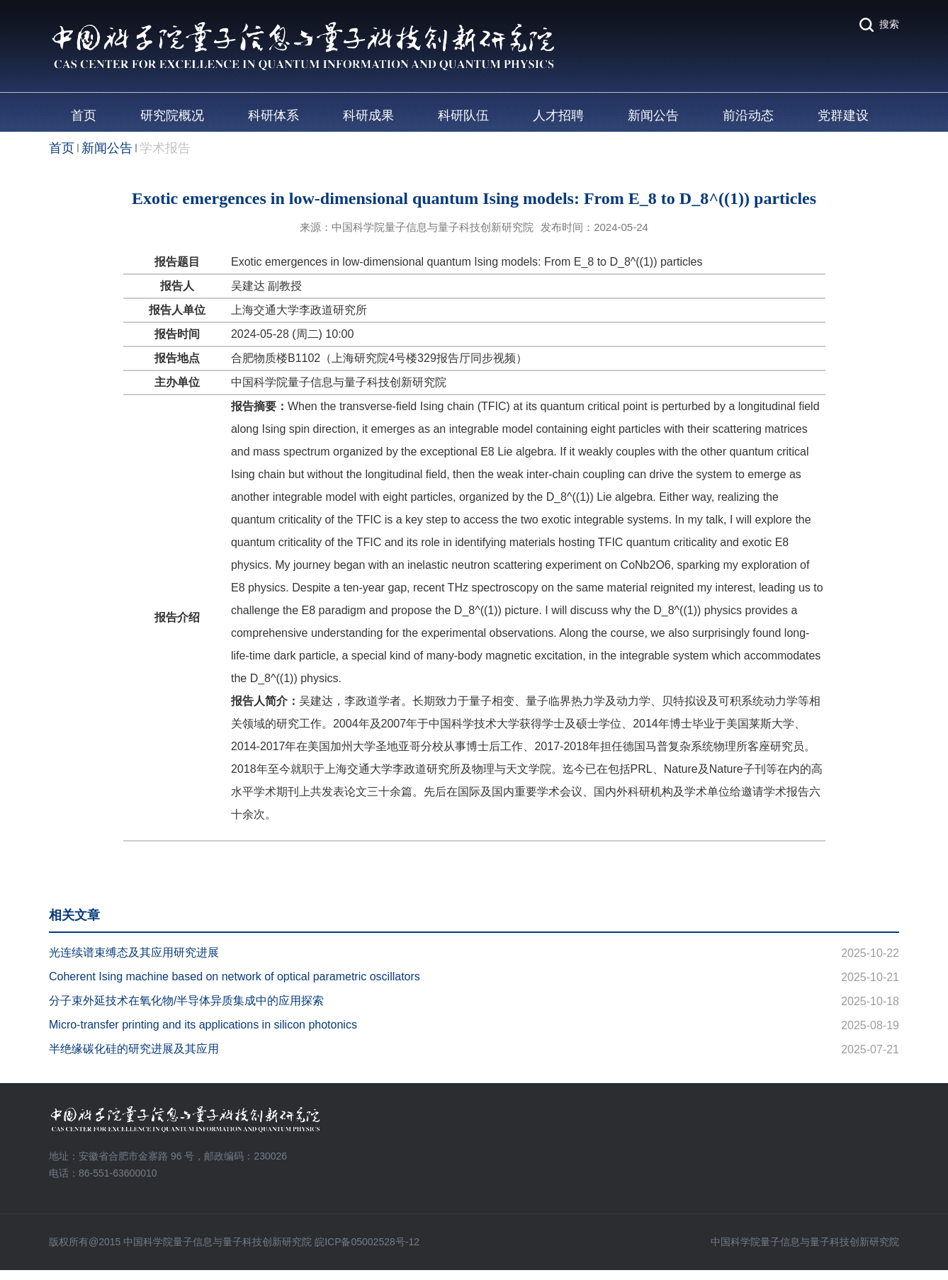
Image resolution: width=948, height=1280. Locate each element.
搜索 (889, 24)
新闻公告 (653, 115)
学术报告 (165, 148)
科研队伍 (463, 115)
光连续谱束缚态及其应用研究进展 (134, 952)
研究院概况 (172, 115)
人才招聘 (558, 115)
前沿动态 (748, 115)
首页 (83, 115)
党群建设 (843, 115)
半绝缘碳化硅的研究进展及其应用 (134, 1049)
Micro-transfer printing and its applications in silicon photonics (203, 1025)
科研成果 (368, 115)
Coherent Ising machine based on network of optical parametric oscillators (234, 976)
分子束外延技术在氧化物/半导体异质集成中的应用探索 (186, 1001)
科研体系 (273, 115)
